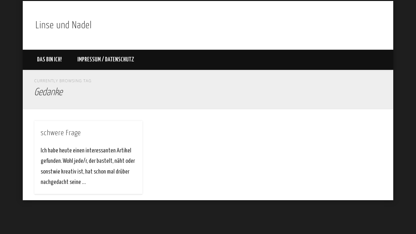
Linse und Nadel (63, 25)
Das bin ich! (49, 60)
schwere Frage (61, 133)
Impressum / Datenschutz (105, 60)
